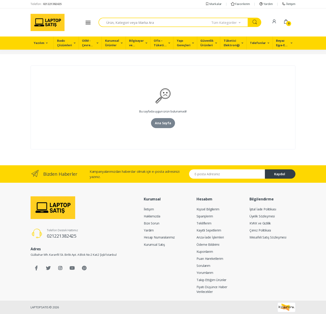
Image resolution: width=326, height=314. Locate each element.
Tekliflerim (204, 223)
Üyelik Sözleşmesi (262, 216)
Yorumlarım (205, 272)
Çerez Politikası (260, 230)
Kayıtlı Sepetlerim (209, 230)
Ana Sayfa (163, 123)
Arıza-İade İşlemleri (210, 237)
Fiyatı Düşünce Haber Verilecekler (212, 289)
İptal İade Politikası (262, 209)
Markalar (213, 4)
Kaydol (279, 174)
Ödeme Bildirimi (208, 244)
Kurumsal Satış (154, 244)
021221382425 (61, 236)
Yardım (266, 4)
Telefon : (46, 4)
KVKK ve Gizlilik (260, 223)
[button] (229, 22)
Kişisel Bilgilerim (208, 209)
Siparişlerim (205, 216)
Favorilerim (240, 4)
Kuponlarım (205, 251)
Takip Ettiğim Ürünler (211, 280)
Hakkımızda (152, 216)
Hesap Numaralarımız (159, 237)
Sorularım (203, 265)
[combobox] (154, 22)
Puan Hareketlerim (210, 258)
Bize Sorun (151, 223)
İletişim (288, 4)
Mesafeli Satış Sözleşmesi (267, 237)
